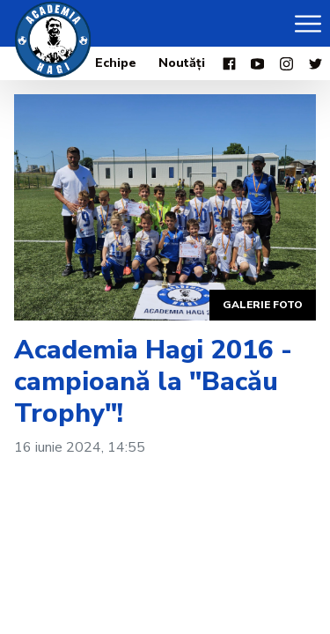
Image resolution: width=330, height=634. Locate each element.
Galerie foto (263, 305)
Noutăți (181, 63)
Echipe (115, 63)
